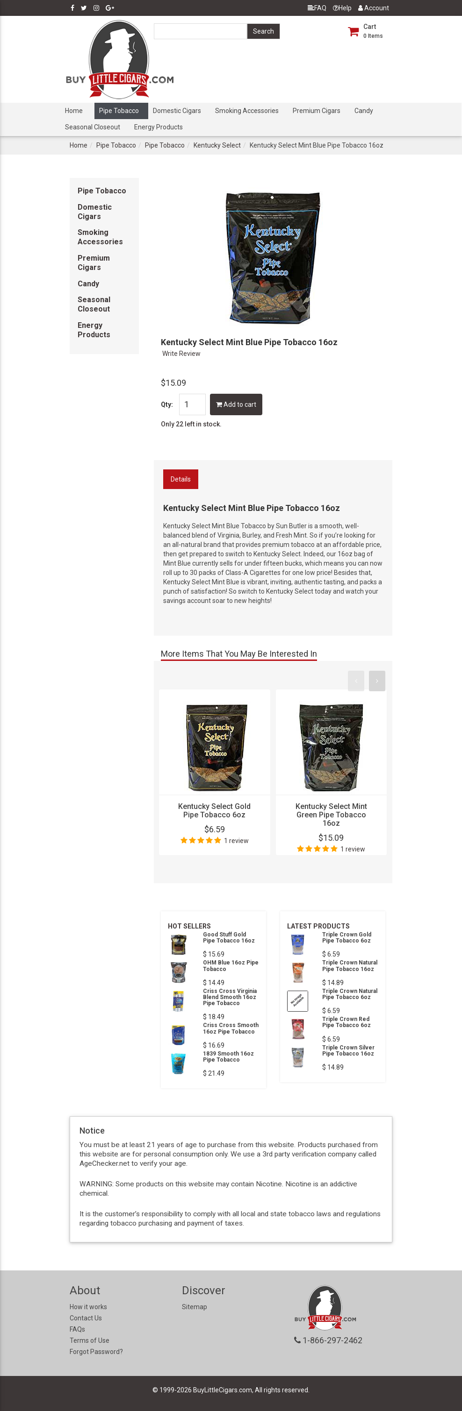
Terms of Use (89, 1340)
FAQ (317, 8)
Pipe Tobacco (119, 110)
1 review (236, 840)
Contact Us (86, 1318)
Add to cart (236, 404)
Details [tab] (181, 479)
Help (342, 8)
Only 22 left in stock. (191, 424)
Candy (363, 110)
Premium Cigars (316, 110)
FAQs (77, 1329)
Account (373, 8)
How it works (88, 1307)
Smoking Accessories (247, 110)
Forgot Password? (96, 1351)
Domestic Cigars (177, 110)
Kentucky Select (217, 145)
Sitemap (194, 1307)
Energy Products (158, 127)
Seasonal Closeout (92, 127)
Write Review (181, 353)
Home (74, 110)
